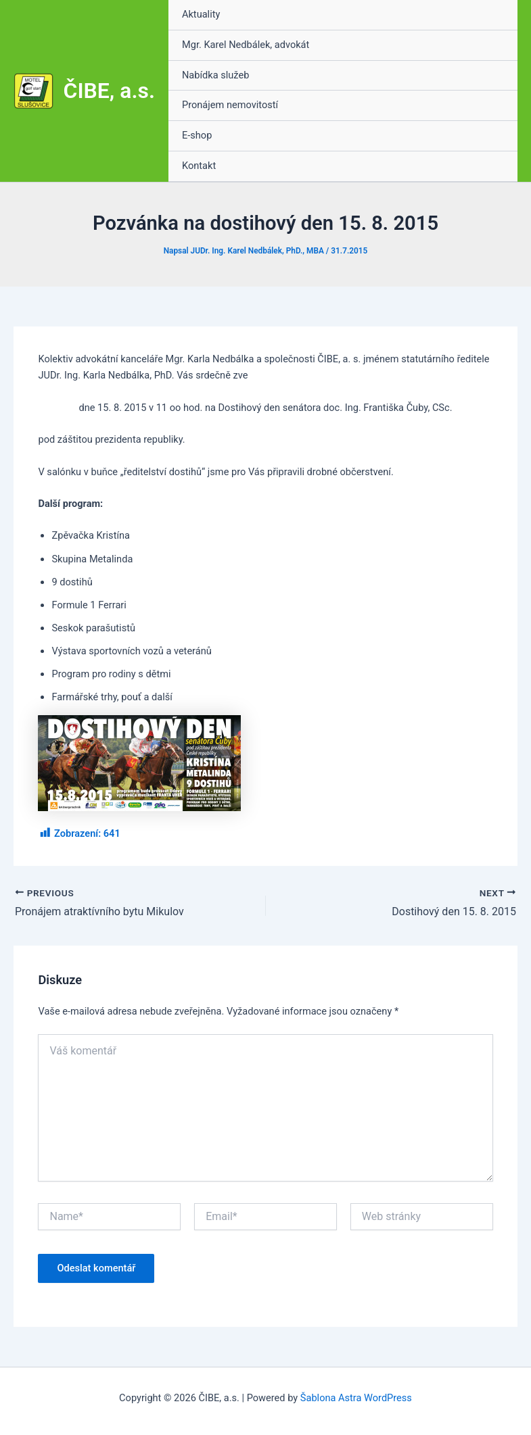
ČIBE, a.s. (109, 90)
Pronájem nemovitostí (230, 105)
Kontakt (199, 166)
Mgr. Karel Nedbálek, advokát (245, 45)
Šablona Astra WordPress (356, 1398)
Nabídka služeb (215, 75)
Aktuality (201, 14)
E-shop (197, 135)
